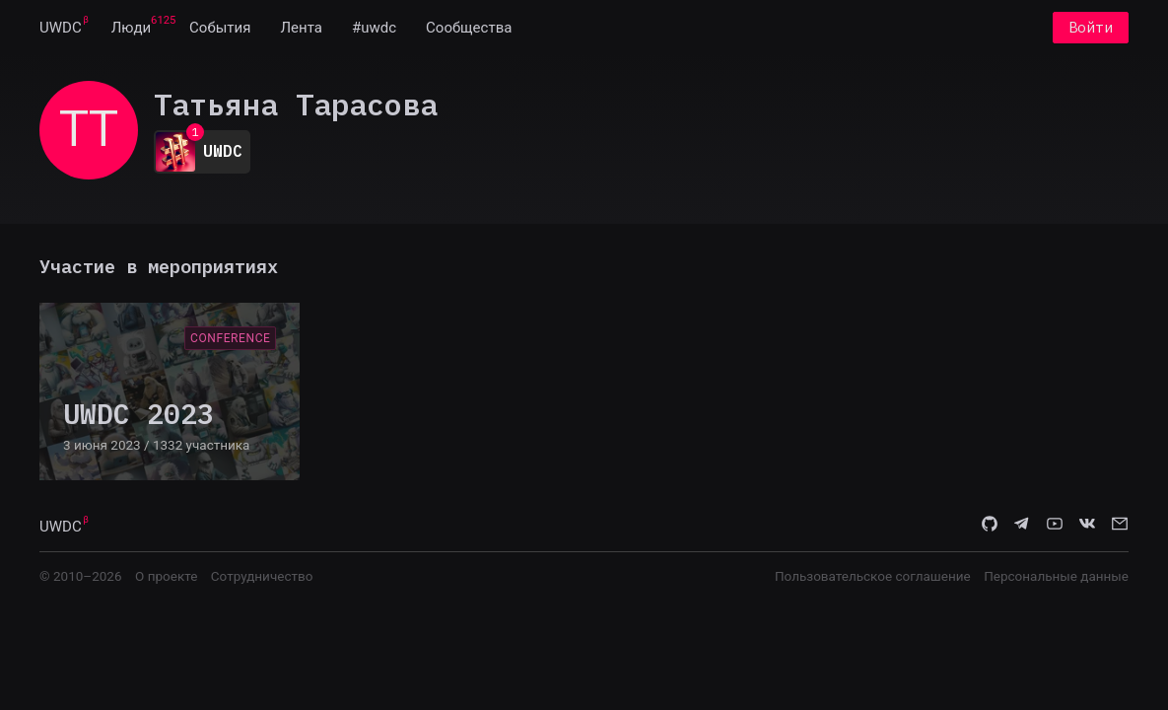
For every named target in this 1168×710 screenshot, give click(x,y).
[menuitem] (60, 28)
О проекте (166, 576)
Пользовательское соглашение (873, 576)
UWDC (60, 27)
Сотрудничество (262, 576)
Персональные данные (1056, 576)
